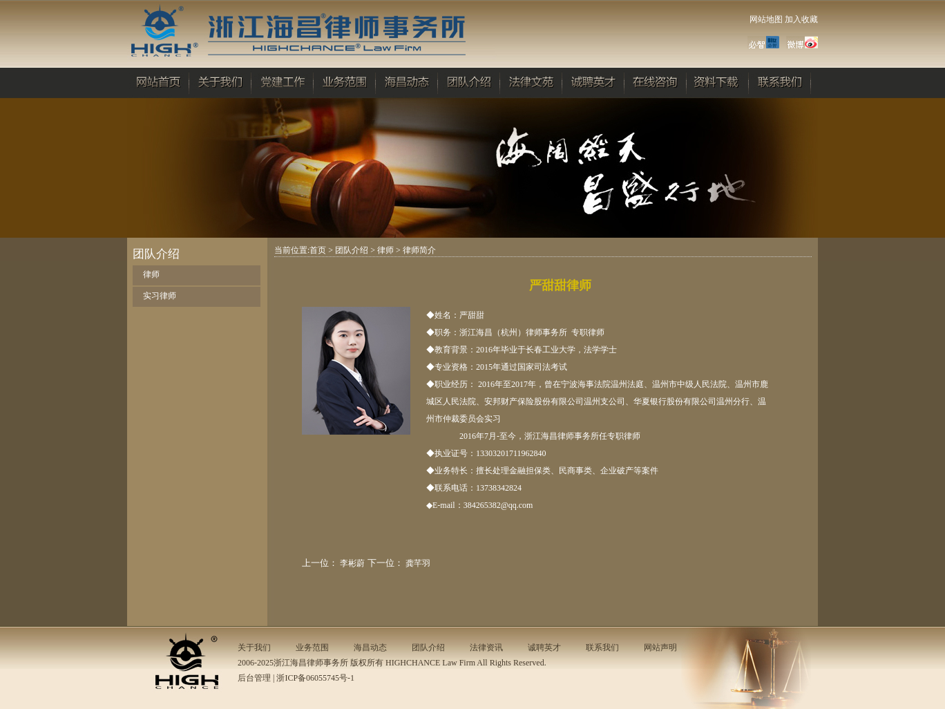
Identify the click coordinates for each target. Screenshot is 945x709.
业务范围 (312, 647)
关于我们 (254, 647)
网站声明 (660, 647)
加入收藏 (801, 19)
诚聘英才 (544, 647)
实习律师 (159, 296)
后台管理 (254, 678)
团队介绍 (351, 250)
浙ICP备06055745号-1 (315, 678)
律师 (151, 274)
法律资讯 (486, 647)
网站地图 (766, 19)
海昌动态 (370, 647)
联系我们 (602, 647)
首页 (317, 250)
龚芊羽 (417, 563)
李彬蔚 (352, 563)
